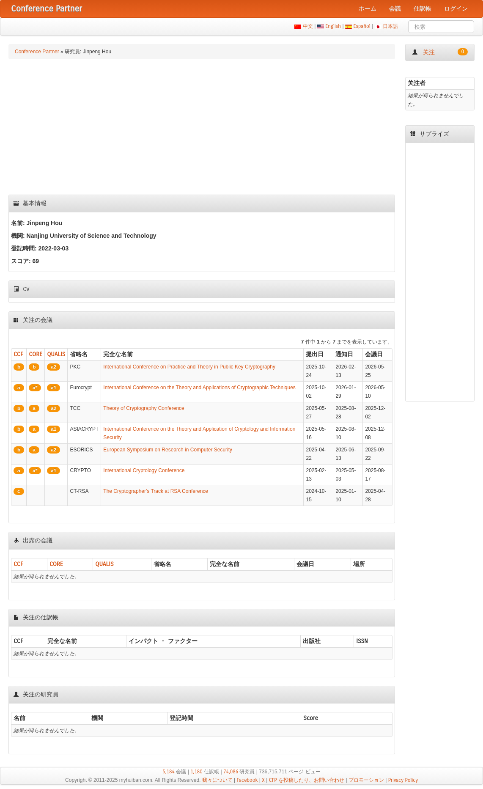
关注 (440, 52)
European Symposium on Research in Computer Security (167, 450)
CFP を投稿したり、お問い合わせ (306, 780)
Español (362, 26)
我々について (217, 780)
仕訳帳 (422, 8)
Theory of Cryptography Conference (143, 408)
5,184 (168, 772)
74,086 (230, 772)
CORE (35, 354)
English (333, 26)
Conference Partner (37, 52)
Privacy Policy (403, 780)
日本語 (390, 26)
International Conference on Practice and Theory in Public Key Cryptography (189, 367)
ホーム (367, 8)
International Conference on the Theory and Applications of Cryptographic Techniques (199, 387)
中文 (307, 26)
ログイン (456, 8)
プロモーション (366, 780)
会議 (395, 8)
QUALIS (56, 354)
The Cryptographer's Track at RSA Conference (155, 491)
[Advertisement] (201, 127)
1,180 (196, 772)
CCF (18, 354)
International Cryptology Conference (143, 470)
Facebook (247, 780)
